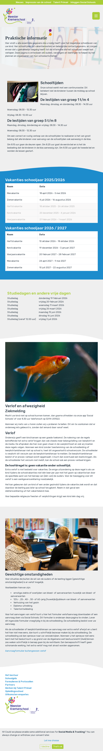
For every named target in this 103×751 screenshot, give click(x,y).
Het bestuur (11, 675)
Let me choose (51, 740)
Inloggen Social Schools (83, 2)
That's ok (57, 746)
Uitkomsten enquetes (17, 694)
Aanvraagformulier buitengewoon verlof (25, 651)
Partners (10, 685)
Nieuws (19, 2)
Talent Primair (60, 2)
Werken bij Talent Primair (18, 688)
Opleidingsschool (14, 691)
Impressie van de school (38, 2)
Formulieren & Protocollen (19, 681)
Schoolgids (11, 678)
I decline (45, 746)
